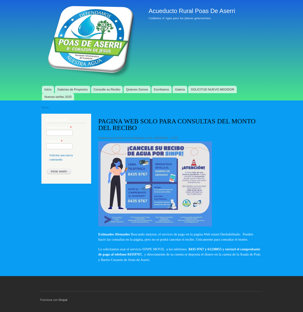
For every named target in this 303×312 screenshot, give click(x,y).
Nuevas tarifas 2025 (58, 97)
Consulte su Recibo (107, 89)
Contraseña (54, 141)
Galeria (180, 89)
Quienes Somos (137, 89)
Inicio (47, 89)
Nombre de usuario (58, 127)
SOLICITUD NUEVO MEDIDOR (212, 89)
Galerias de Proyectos (73, 89)
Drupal (63, 300)
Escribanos (161, 89)
